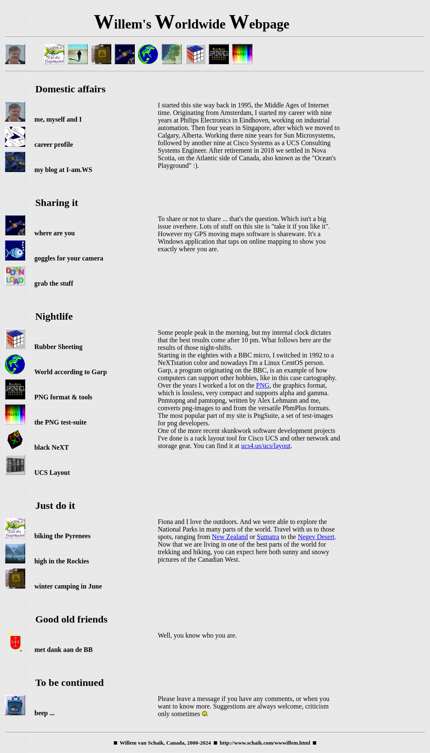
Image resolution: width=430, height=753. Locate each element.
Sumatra (268, 536)
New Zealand (230, 536)
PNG (263, 385)
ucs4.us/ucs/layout (266, 445)
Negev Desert (316, 536)
